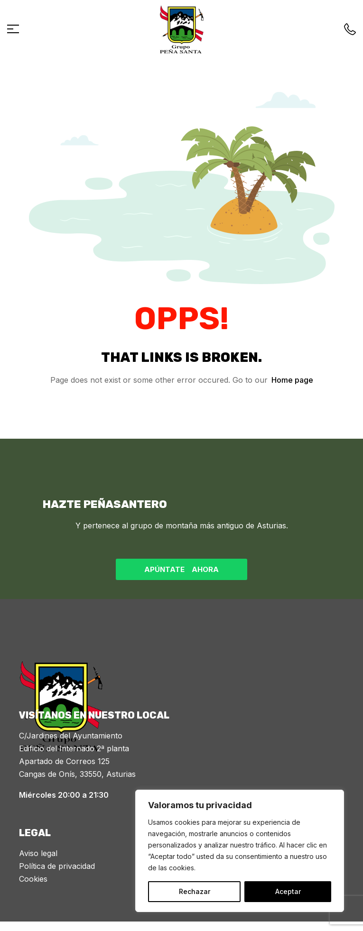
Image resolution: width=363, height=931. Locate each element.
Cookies (33, 879)
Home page (292, 380)
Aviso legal (38, 853)
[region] (239, 851)
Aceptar (288, 891)
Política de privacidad (57, 866)
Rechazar (194, 891)
